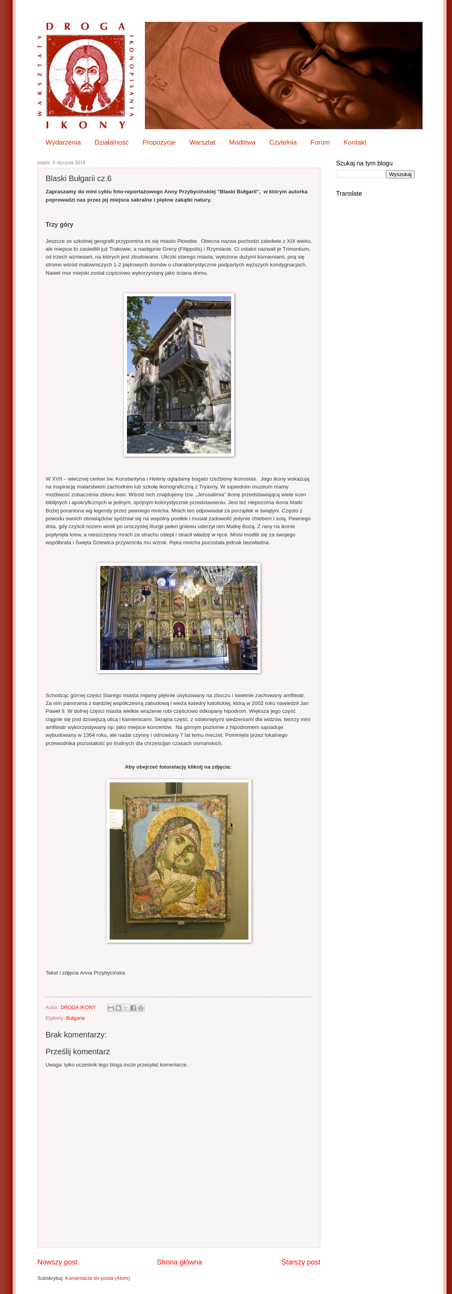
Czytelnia (283, 142)
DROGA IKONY (79, 1007)
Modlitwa (242, 142)
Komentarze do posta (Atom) (97, 1278)
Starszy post (300, 1262)
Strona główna (179, 1262)
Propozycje (159, 142)
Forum (320, 142)
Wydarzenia (63, 142)
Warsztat (202, 142)
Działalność (112, 142)
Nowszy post (57, 1262)
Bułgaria (75, 1018)
